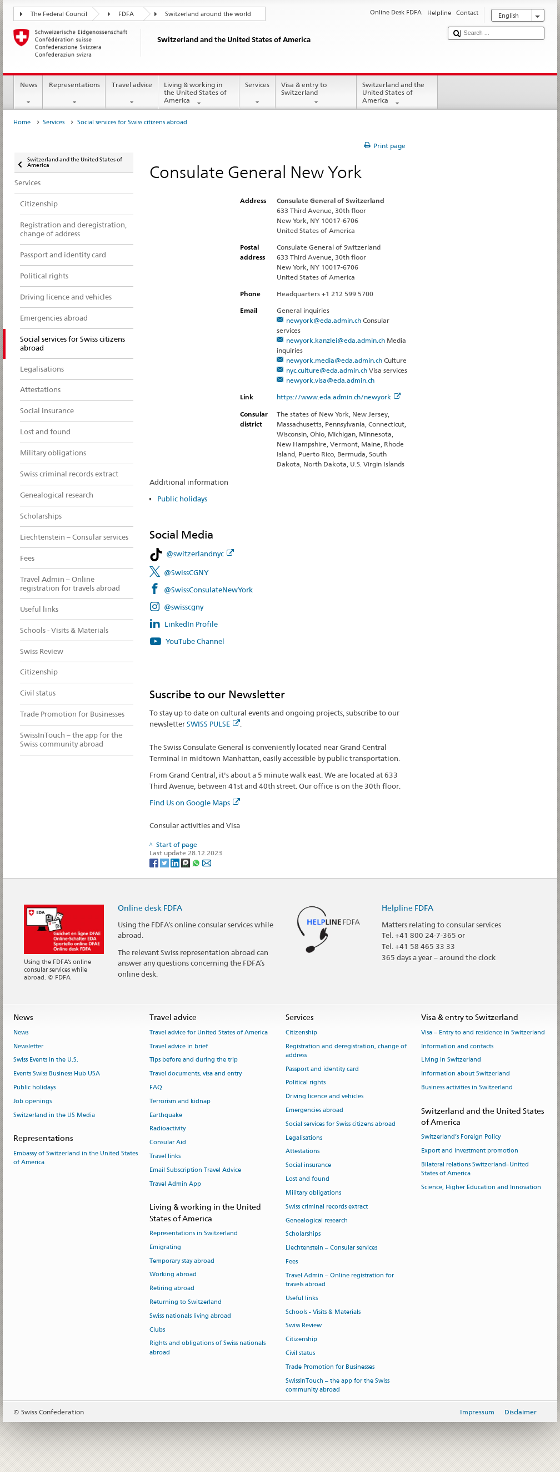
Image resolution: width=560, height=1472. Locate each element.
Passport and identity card (322, 1069)
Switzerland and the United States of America (397, 94)
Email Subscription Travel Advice (195, 1170)
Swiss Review (304, 1325)
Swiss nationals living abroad (190, 1315)
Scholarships (303, 1234)
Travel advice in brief (178, 1046)
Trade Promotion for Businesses (330, 1367)
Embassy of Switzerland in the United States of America (75, 1158)
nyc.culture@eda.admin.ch (326, 370)
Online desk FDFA (150, 907)
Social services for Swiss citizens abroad (341, 1124)
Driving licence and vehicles (324, 1096)
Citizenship (301, 1032)
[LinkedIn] (176, 862)
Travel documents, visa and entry (195, 1074)
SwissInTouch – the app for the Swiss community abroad (337, 1385)
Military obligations (313, 1192)
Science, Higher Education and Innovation (481, 1187)
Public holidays (182, 498)
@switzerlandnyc (200, 553)
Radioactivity (167, 1129)
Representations (74, 93)
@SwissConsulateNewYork (208, 589)
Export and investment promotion (469, 1150)
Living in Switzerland (451, 1060)
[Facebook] (154, 862)
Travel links (165, 1156)
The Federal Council (59, 14)
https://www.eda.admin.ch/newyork (339, 396)
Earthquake (165, 1115)
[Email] (206, 862)
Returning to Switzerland (185, 1302)
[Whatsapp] (197, 862)
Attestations (302, 1151)
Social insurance (308, 1165)
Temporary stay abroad (181, 1261)
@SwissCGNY (186, 572)
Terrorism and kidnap (180, 1101)
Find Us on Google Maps (194, 802)
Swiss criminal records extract (327, 1206)
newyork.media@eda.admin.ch (334, 360)
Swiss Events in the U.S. (45, 1060)
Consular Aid (167, 1142)
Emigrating (165, 1247)
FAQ (155, 1087)
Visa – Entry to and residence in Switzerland (483, 1032)
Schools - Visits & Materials (323, 1312)
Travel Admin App (175, 1183)
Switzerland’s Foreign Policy (461, 1137)
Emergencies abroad (314, 1110)
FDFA (126, 14)
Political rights (306, 1083)
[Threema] (186, 862)
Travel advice (131, 93)
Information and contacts (457, 1046)
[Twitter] (165, 862)
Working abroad (173, 1274)
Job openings (32, 1101)
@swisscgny (183, 606)
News (28, 93)
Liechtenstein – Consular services (331, 1248)
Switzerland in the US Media (54, 1115)
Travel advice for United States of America (208, 1032)
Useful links (302, 1298)
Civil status (300, 1353)
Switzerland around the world (208, 14)
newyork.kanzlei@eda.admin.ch (335, 340)
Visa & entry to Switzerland (316, 93)
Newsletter (28, 1046)
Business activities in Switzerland (467, 1087)
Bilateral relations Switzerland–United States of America (475, 1169)
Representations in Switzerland (193, 1233)
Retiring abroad (171, 1288)
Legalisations (304, 1137)
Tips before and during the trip (193, 1060)
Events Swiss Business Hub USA (56, 1074)
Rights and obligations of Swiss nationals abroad (207, 1348)
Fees (292, 1261)
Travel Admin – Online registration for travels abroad (340, 1280)
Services (257, 93)
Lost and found (307, 1178)
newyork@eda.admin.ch (323, 320)
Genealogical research (317, 1220)
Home (22, 122)
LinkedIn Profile (191, 624)
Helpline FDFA (407, 907)
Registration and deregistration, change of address (346, 1051)
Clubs (157, 1329)
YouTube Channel (196, 641)
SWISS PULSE (213, 723)
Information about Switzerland (465, 1074)
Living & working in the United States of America (199, 94)
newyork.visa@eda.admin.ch (330, 380)
